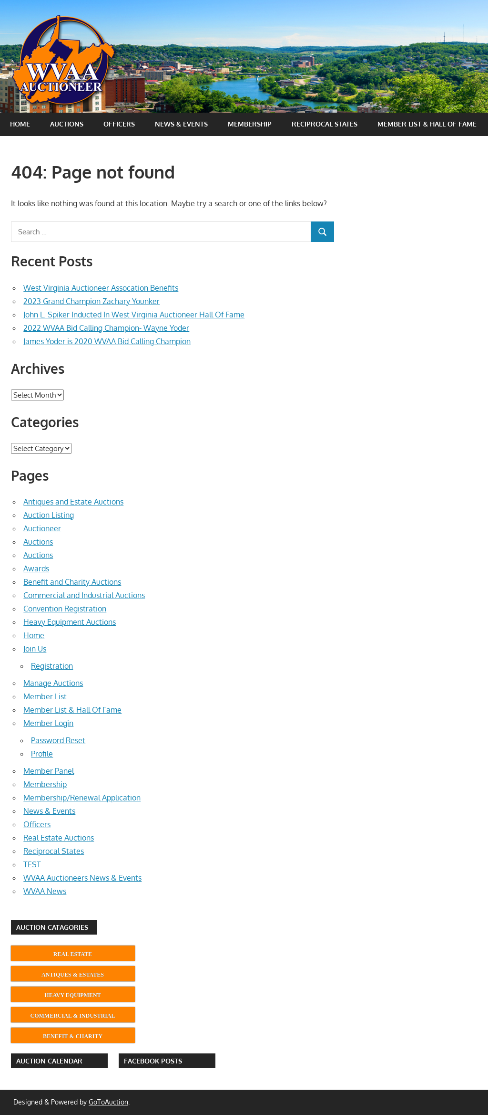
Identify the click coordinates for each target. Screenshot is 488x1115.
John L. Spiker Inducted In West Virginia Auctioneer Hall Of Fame (133, 314)
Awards (36, 568)
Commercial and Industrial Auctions (84, 595)
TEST (32, 864)
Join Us (34, 648)
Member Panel (48, 771)
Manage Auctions (53, 683)
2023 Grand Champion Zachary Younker (91, 301)
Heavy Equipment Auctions (69, 622)
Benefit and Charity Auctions (72, 582)
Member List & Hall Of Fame (427, 124)
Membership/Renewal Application (82, 797)
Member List (45, 696)
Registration (52, 666)
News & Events (181, 124)
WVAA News (44, 891)
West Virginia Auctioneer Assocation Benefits (100, 288)
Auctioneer (42, 528)
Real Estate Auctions (58, 837)
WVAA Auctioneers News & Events (82, 878)
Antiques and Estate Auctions (73, 501)
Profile (42, 753)
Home (20, 124)
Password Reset (58, 740)
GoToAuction (108, 1102)
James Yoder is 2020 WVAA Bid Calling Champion (107, 341)
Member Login (48, 723)
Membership (250, 124)
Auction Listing (48, 515)
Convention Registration (64, 608)
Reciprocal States (324, 124)
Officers (119, 124)
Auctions (66, 124)
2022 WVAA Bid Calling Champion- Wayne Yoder (106, 328)
